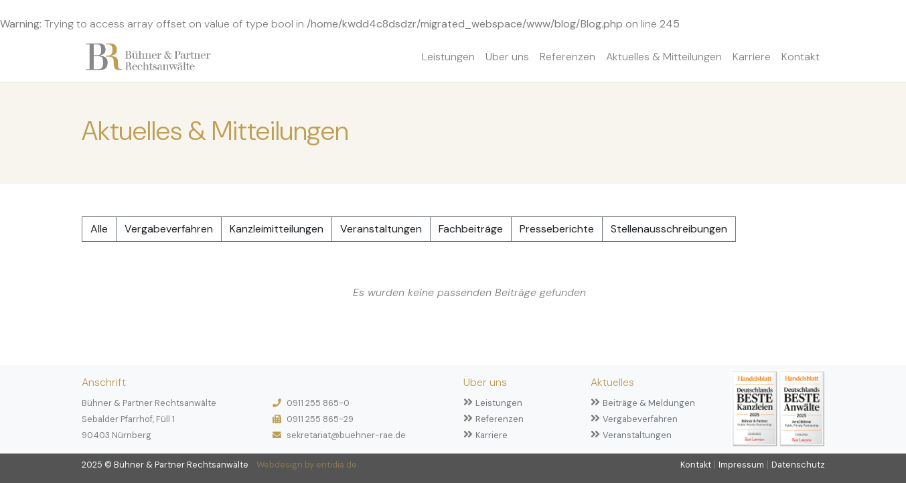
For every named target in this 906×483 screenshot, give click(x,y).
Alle (99, 229)
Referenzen (567, 57)
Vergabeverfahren (169, 229)
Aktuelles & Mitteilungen (664, 57)
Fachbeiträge (471, 229)
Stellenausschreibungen (669, 229)
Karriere (752, 57)
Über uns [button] (507, 57)
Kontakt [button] (800, 57)
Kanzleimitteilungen (276, 229)
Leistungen (448, 57)
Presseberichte (557, 229)
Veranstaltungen (381, 229)
